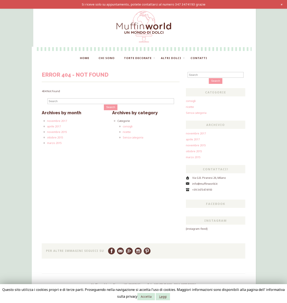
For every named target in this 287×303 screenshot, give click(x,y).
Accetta (146, 297)
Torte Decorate (138, 58)
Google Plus (129, 251)
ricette (127, 132)
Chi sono (107, 58)
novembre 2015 (57, 132)
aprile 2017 (54, 126)
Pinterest (147, 251)
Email (120, 251)
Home (84, 58)
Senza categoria (133, 137)
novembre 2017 (57, 121)
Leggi (163, 297)
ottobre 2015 (55, 137)
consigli (127, 126)
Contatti (199, 58)
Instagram (138, 251)
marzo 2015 (54, 143)
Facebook (111, 251)
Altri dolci (171, 58)
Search (110, 107)
